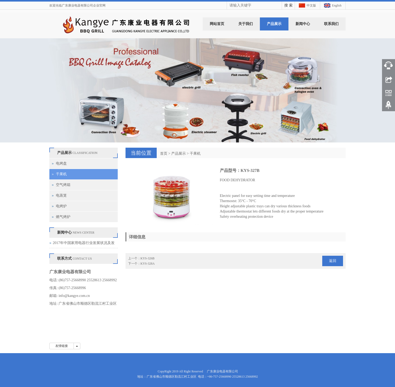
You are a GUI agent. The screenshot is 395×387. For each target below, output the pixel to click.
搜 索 (288, 5)
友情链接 (61, 346)
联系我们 (331, 24)
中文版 (311, 5)
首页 (163, 153)
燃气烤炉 (63, 217)
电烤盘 (61, 163)
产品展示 (274, 24)
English (336, 5)
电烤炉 (61, 206)
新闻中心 (302, 24)
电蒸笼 (61, 195)
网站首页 (217, 24)
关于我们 (245, 24)
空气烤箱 (63, 185)
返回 (332, 261)
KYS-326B (148, 258)
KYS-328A (148, 263)
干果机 (195, 153)
